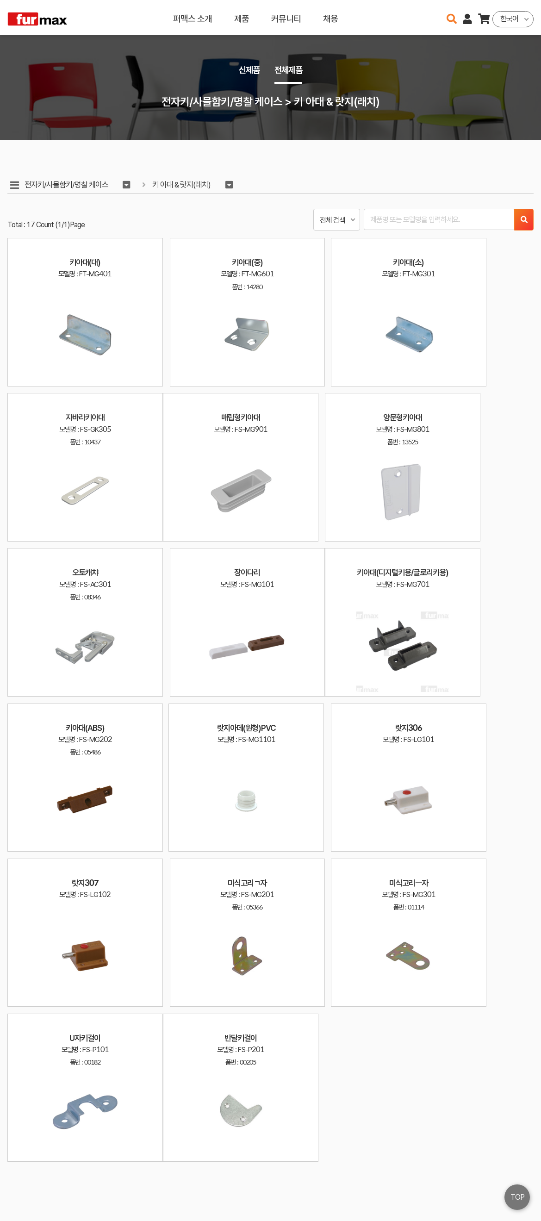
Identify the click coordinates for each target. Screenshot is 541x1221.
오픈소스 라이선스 (26, 1209)
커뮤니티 (286, 17)
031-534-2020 (420, 1192)
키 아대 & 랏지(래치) (183, 185)
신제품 (248, 70)
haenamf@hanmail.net (428, 1178)
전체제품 (289, 70)
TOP (517, 1197)
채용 (330, 17)
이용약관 (495, 1178)
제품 (241, 17)
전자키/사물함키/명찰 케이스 (67, 185)
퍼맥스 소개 (192, 17)
